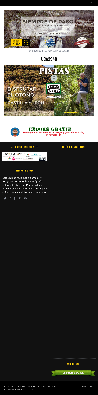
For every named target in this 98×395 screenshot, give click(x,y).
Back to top (89, 386)
